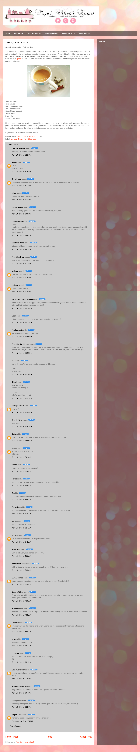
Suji (13, 361)
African (14, 139)
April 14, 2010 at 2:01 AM (21, 457)
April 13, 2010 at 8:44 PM (21, 200)
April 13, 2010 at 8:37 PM (21, 186)
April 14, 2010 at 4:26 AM (21, 556)
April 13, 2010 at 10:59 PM (22, 353)
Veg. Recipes (18, 33)
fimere (14, 448)
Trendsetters (17, 420)
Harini (14, 479)
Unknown (16, 271)
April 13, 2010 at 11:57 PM (22, 426)
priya (14, 639)
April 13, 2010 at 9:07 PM (21, 249)
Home (7, 33)
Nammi (15, 521)
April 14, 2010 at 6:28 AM (21, 584)
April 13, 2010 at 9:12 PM (21, 263)
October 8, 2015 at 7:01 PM (22, 721)
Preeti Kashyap (18, 257)
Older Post (86, 736)
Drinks (20, 139)
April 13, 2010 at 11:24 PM (22, 374)
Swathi (14, 163)
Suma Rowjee (17, 578)
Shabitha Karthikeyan (21, 344)
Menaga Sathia (18, 406)
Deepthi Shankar (18, 148)
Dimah (14, 382)
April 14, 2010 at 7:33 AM (21, 615)
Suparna (15, 653)
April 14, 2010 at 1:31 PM (21, 662)
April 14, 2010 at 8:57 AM (21, 646)
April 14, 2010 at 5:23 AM (21, 570)
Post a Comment (16, 726)
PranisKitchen (17, 608)
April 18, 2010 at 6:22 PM (21, 707)
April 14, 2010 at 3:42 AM (21, 542)
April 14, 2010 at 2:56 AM (21, 485)
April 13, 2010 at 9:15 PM (21, 278)
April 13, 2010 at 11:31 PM (22, 398)
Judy (14, 434)
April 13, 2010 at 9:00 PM (21, 214)
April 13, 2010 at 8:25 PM (21, 171)
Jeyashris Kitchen (19, 564)
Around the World (68, 33)
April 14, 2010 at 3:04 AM (21, 499)
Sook (14, 316)
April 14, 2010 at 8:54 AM (21, 632)
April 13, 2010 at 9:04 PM (21, 235)
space (18, 59)
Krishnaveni (17, 330)
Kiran (14, 193)
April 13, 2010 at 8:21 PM (21, 155)
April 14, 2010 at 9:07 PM (21, 693)
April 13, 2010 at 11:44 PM (22, 412)
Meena (14, 465)
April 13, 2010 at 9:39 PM (21, 292)
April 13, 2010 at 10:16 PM (22, 308)
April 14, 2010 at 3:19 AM (21, 514)
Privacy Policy (84, 33)
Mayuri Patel (17, 715)
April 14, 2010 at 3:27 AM (21, 528)
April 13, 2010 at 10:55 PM (22, 336)
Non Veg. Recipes (34, 33)
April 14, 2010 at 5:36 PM (21, 679)
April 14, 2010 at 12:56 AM (22, 441)
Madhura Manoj (18, 243)
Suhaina (15, 535)
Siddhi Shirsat (17, 207)
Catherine (16, 507)
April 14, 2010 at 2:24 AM (21, 471)
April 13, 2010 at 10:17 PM (22, 322)
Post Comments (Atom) (25, 742)
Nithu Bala (16, 549)
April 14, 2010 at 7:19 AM (21, 601)
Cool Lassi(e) (17, 221)
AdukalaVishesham (20, 686)
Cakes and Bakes (51, 33)
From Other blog (29, 139)
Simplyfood (16, 179)
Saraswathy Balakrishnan (22, 299)
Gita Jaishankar (18, 670)
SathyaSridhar (17, 592)
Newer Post (11, 736)
